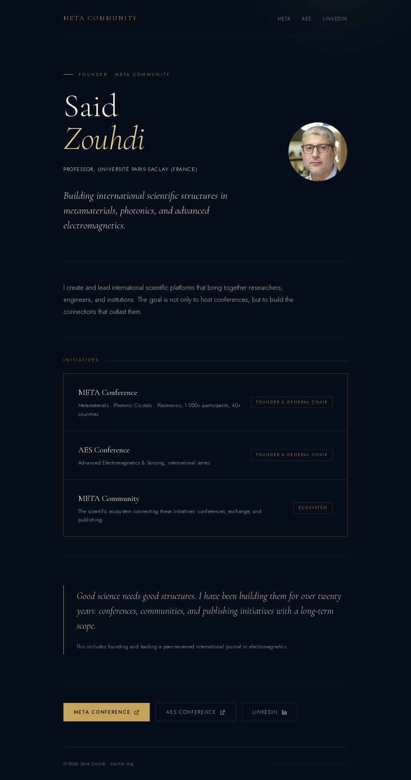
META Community (100, 18)
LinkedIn (335, 19)
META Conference (106, 712)
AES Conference (195, 712)
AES (306, 19)
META (284, 19)
